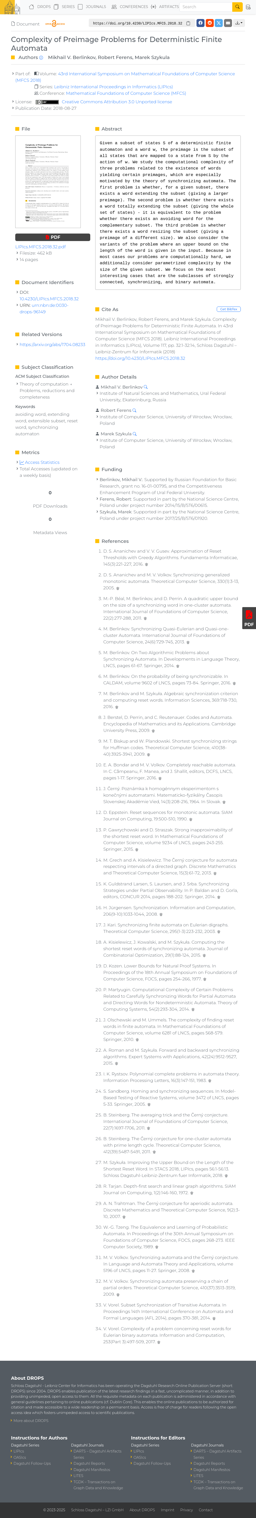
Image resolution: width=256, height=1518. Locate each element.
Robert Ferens (115, 57)
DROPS (38, 7)
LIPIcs (19, 1451)
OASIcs (20, 1457)
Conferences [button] (129, 7)
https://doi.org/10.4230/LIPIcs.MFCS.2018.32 (140, 358)
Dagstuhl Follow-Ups (32, 1463)
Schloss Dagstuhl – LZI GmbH (97, 1510)
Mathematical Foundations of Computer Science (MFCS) (126, 93)
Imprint (167, 1510)
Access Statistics (40, 462)
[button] (248, 7)
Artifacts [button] (164, 7)
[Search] (205, 7)
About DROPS (142, 1510)
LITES (78, 1475)
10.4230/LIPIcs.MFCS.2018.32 (49, 298)
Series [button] (63, 7)
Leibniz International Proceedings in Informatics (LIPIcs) (113, 86)
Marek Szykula (152, 57)
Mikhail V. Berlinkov (72, 57)
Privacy (186, 1510)
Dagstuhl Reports (89, 1463)
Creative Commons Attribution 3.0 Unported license (104, 101)
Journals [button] (91, 7)
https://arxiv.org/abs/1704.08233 (53, 344)
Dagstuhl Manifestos (92, 1469)
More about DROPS (31, 1420)
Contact (206, 1510)
